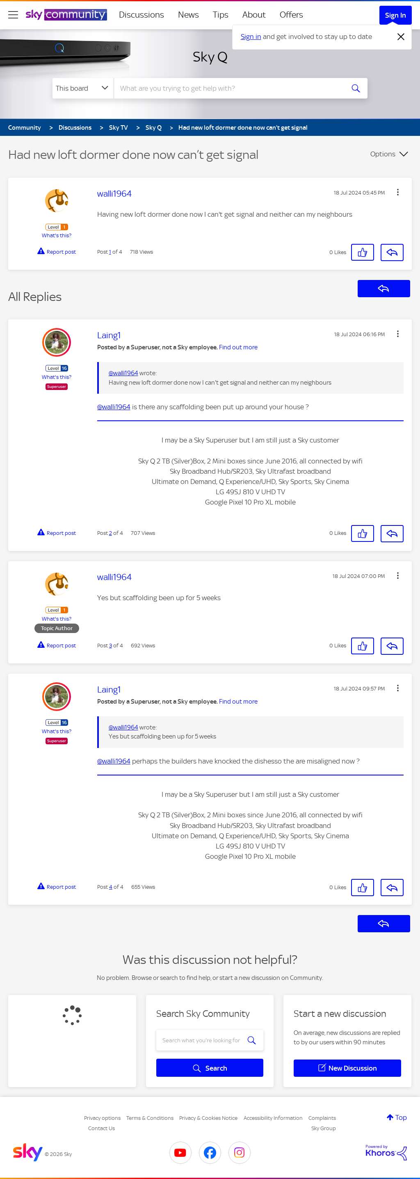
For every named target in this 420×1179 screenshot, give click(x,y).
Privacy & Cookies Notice (208, 1118)
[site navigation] (13, 15)
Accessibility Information (273, 1118)
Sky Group (323, 1128)
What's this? (56, 235)
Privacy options (102, 1118)
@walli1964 (123, 373)
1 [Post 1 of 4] (110, 252)
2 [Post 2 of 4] (110, 533)
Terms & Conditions (149, 1118)
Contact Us (101, 1128)
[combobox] (228, 88)
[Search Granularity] (83, 88)
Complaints (322, 1118)
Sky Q (210, 56)
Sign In (395, 15)
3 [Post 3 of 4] (110, 645)
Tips (220, 15)
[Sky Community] (66, 15)
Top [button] (401, 1117)
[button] (398, 192)
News (188, 15)
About (254, 15)
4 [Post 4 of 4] (110, 887)
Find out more (238, 347)
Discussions (141, 15)
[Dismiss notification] (401, 37)
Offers (291, 15)
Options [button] (382, 154)
